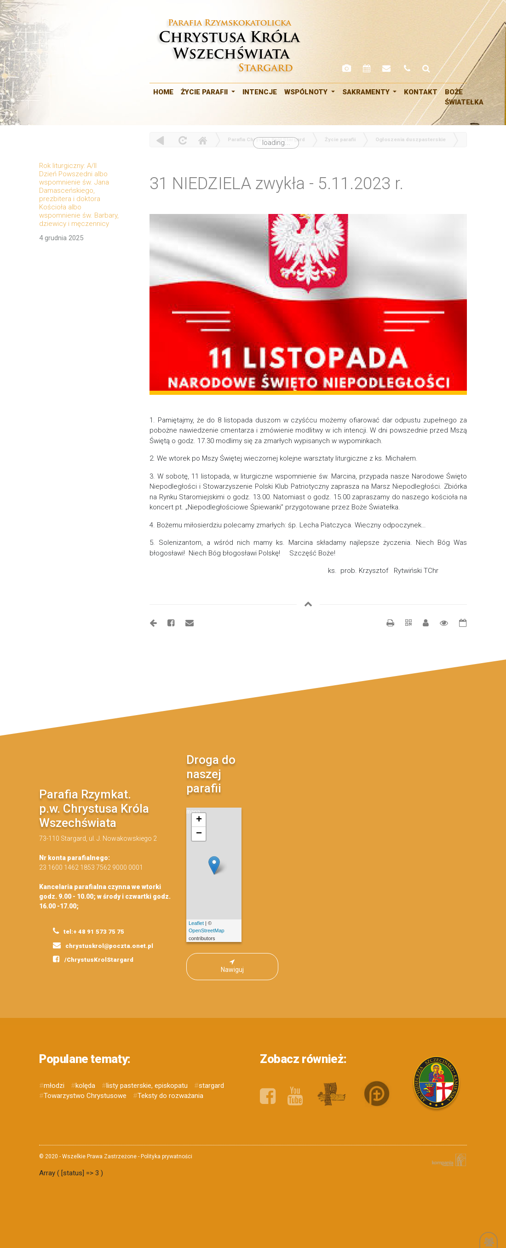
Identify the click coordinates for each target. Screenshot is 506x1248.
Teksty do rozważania (170, 1096)
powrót (160, 140)
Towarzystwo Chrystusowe (85, 1096)
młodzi (54, 1085)
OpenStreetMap (206, 930)
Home (202, 140)
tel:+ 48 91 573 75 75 (88, 931)
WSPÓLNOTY (306, 92)
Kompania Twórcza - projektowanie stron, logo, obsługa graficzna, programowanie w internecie (447, 1159)
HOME (163, 92)
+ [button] (199, 820)
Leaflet (196, 923)
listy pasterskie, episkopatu (147, 1085)
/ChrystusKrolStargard (93, 959)
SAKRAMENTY (366, 92)
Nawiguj (232, 966)
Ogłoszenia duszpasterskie (410, 140)
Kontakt (420, 92)
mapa (205, 875)
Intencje (259, 92)
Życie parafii (205, 92)
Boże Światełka (464, 97)
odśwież (181, 140)
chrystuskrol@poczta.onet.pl (103, 945)
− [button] (199, 834)
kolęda (85, 1085)
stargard (211, 1085)
